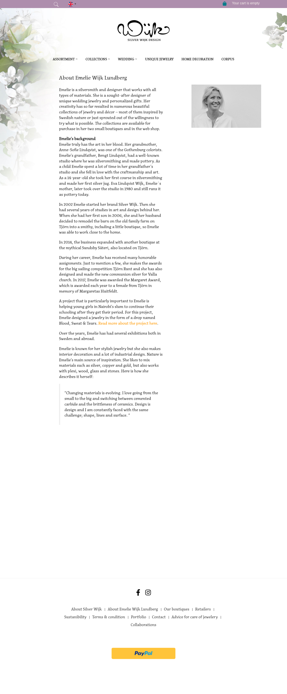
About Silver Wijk (86, 609)
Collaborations (143, 624)
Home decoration (197, 59)
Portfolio (138, 617)
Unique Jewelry (159, 59)
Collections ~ (98, 59)
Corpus (227, 59)
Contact (159, 617)
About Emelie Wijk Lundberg (133, 609)
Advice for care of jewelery (195, 617)
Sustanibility (75, 617)
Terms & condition (108, 617)
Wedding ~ (127, 59)
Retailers (203, 609)
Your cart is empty (246, 3)
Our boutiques (176, 609)
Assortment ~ (65, 59)
